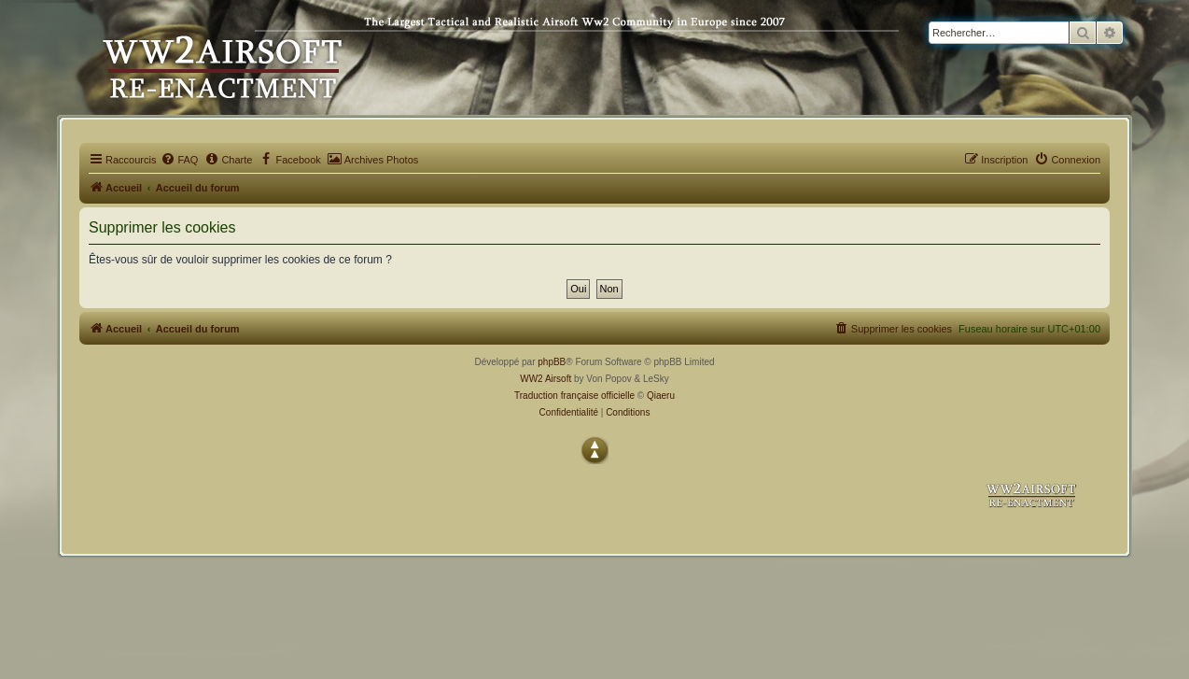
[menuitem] (179, 160)
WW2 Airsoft (545, 379)
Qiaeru (661, 395)
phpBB (552, 362)
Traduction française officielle (574, 395)
